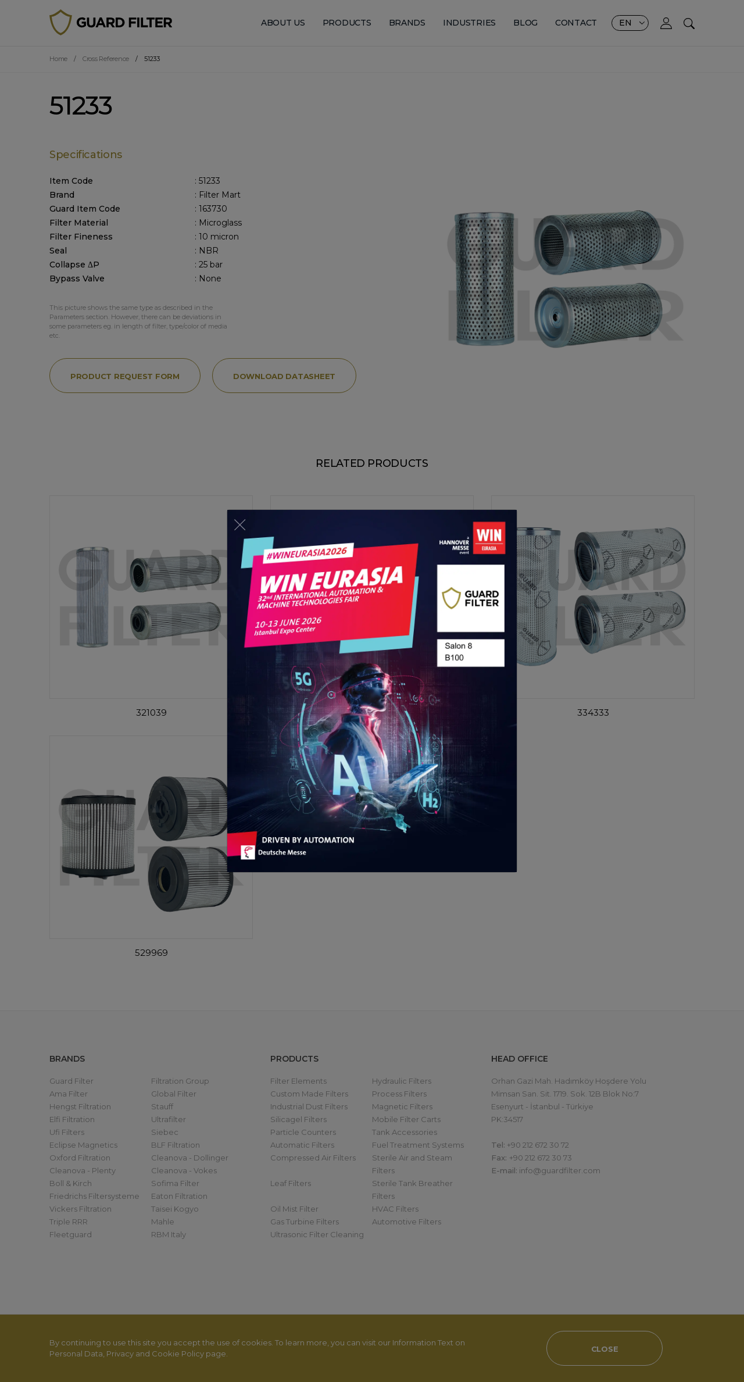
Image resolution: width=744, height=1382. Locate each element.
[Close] (239, 524)
